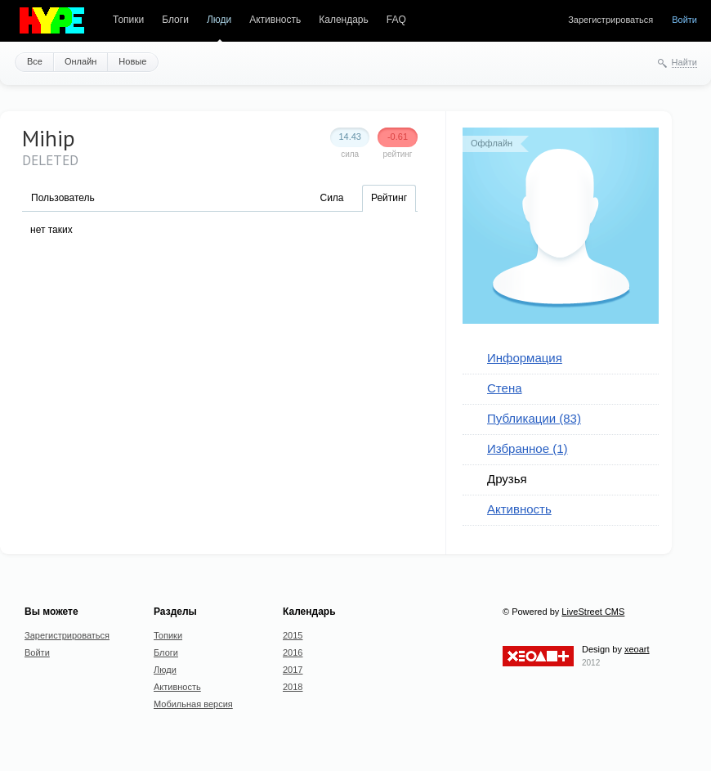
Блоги (175, 19)
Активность (275, 19)
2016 (292, 652)
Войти (684, 20)
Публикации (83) (534, 418)
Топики (128, 19)
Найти (684, 62)
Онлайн (80, 61)
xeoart (637, 649)
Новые (132, 61)
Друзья (507, 479)
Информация (524, 358)
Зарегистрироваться (610, 20)
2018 (292, 687)
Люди (219, 19)
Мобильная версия (193, 704)
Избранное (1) (527, 448)
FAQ (396, 19)
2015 (292, 635)
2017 (292, 670)
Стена (504, 388)
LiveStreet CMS (592, 611)
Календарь (344, 19)
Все (34, 61)
